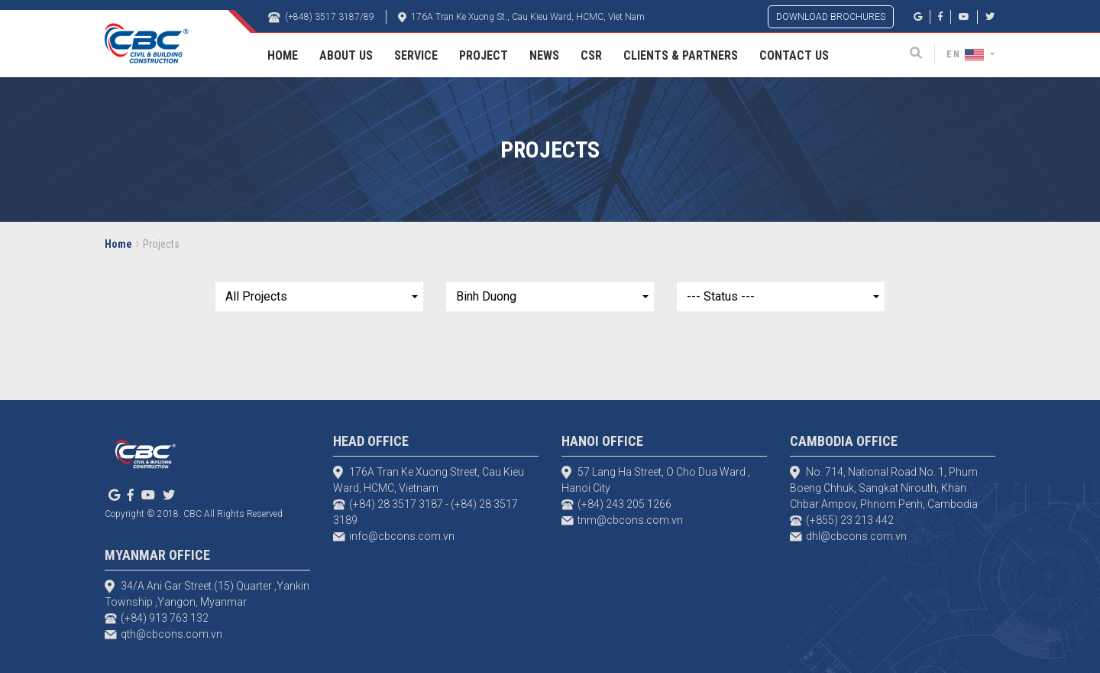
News (544, 55)
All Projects (256, 296)
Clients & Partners (680, 55)
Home (282, 55)
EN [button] (967, 54)
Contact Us (794, 55)
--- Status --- (721, 296)
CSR (591, 55)
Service (416, 55)
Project (483, 55)
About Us (346, 55)
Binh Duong (486, 296)
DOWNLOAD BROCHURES (830, 16)
